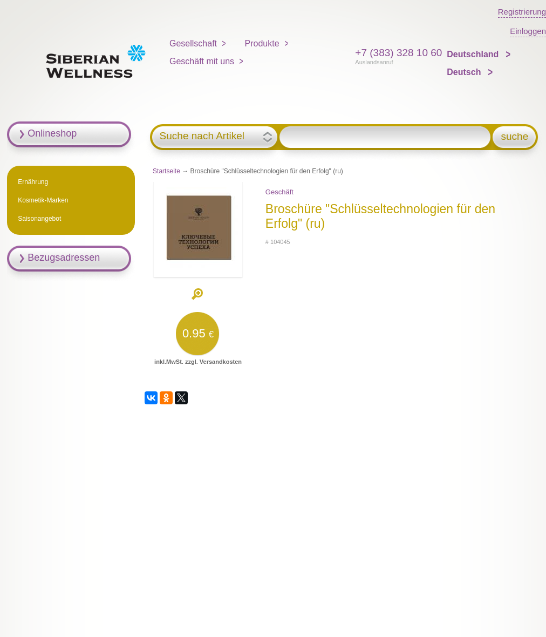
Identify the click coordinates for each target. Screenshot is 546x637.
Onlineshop (52, 133)
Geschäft (279, 192)
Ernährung (33, 182)
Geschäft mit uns (201, 61)
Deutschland (474, 54)
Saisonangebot (39, 218)
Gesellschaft (193, 43)
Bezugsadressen (64, 257)
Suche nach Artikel (202, 136)
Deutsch (465, 72)
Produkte (262, 43)
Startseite (166, 171)
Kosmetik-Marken (43, 200)
